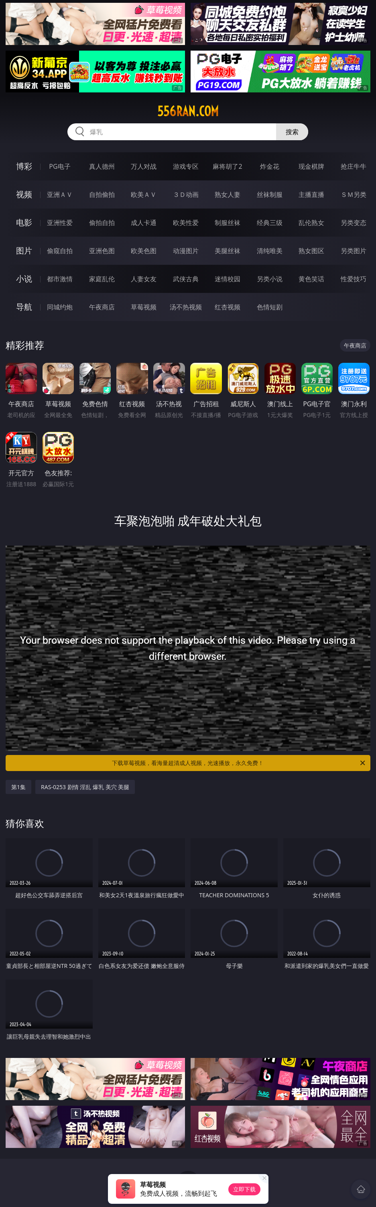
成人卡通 (143, 222)
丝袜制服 (270, 194)
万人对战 (143, 166)
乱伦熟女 (311, 222)
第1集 (18, 787)
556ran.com (188, 111)
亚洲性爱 (60, 222)
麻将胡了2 (227, 166)
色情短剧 (270, 307)
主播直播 (311, 194)
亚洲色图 (102, 250)
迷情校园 (227, 278)
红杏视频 (227, 307)
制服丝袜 (227, 222)
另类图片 (353, 250)
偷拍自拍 (102, 222)
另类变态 (353, 222)
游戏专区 (186, 166)
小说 (24, 278)
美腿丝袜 (227, 250)
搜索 (292, 131)
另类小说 (270, 278)
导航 (24, 306)
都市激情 (60, 278)
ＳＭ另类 (353, 194)
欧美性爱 (186, 222)
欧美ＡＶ (143, 194)
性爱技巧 (353, 278)
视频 (24, 194)
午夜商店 (102, 307)
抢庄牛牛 (353, 166)
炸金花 (269, 166)
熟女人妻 (227, 194)
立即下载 (244, 1189)
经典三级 (270, 222)
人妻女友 (143, 278)
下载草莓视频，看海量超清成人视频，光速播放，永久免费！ (239, 763)
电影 (24, 222)
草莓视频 (143, 307)
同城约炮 (60, 307)
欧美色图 (143, 250)
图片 (24, 250)
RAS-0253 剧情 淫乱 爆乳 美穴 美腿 (85, 787)
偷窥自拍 (60, 250)
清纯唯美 (270, 250)
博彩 (24, 166)
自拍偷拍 (102, 194)
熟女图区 (311, 250)
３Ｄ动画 (186, 194)
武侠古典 (186, 278)
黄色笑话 (311, 278)
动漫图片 (186, 250)
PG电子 (59, 166)
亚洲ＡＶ (60, 194)
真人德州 (102, 166)
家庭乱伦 (102, 278)
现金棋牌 (311, 166)
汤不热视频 (186, 307)
